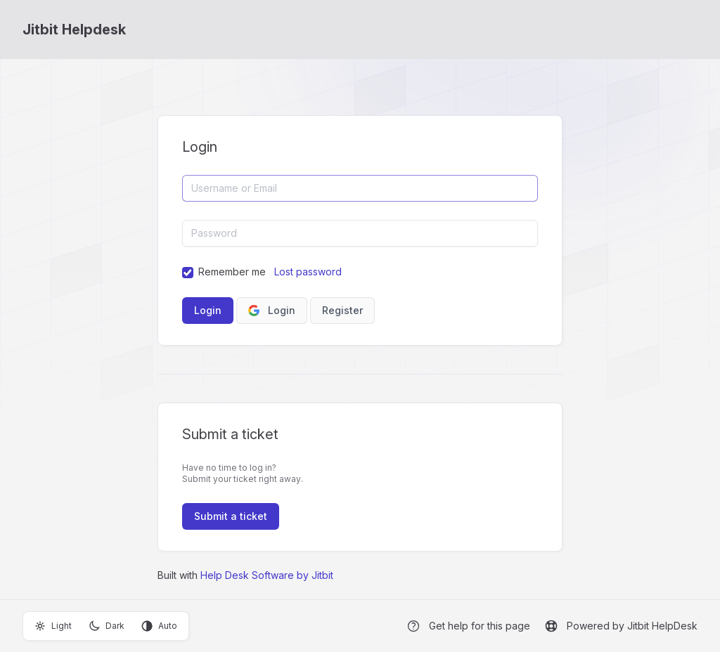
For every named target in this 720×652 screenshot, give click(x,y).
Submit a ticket (230, 516)
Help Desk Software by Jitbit (266, 575)
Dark (106, 626)
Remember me (232, 272)
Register (342, 310)
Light (53, 626)
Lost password (308, 272)
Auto (159, 626)
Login (271, 310)
